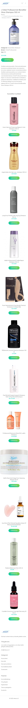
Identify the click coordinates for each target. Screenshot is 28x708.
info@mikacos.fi (5, 650)
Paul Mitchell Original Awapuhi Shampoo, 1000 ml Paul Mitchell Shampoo (14, 396)
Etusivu (3, 14)
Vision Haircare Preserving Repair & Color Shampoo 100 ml (14, 128)
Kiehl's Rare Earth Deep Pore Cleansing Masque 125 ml (14, 478)
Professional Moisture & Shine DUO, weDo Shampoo (14, 434)
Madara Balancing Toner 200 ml (14, 568)
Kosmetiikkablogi (5, 679)
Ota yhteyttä (4, 682)
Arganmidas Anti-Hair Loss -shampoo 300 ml (14, 172)
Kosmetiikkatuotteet (6, 666)
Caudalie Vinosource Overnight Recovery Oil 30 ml (14, 612)
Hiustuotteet (11, 47)
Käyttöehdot (4, 684)
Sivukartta (3, 690)
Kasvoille (3, 661)
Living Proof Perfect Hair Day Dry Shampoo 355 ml (14, 216)
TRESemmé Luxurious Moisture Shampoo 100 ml (14, 351)
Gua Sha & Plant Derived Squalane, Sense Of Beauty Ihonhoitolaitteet (14, 523)
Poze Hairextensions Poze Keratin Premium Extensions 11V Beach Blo (14, 306)
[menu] (25, 3)
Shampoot (17, 47)
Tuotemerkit (4, 669)
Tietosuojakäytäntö (6, 687)
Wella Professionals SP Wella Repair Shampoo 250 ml (14, 261)
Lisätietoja (7, 60)
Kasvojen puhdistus (6, 664)
